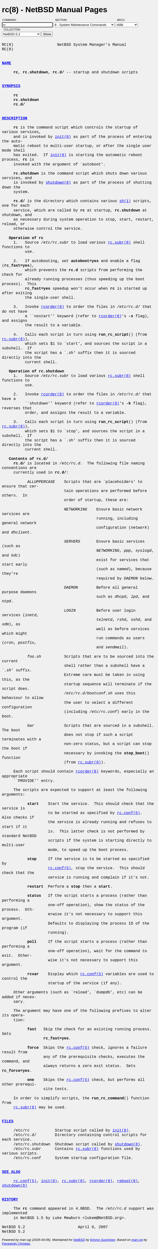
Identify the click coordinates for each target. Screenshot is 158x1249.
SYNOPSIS (11, 86)
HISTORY (10, 1199)
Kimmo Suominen (102, 1240)
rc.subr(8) (119, 242)
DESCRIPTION (14, 118)
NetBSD (79, 1240)
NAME (6, 63)
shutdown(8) (58, 182)
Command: (10, 19)
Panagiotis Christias (16, 1243)
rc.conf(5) (128, 813)
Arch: (123, 19)
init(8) (63, 137)
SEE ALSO (11, 1172)
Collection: (12, 29)
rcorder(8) (52, 307)
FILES (7, 1121)
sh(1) (125, 201)
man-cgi (137, 1240)
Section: (62, 19)
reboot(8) (127, 1181)
